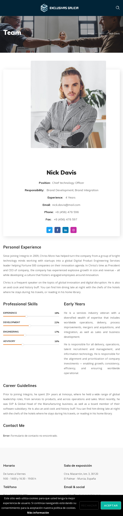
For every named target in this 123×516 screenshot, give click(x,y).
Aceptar (111, 505)
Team (101, 33)
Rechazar (89, 505)
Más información (38, 512)
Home (90, 33)
